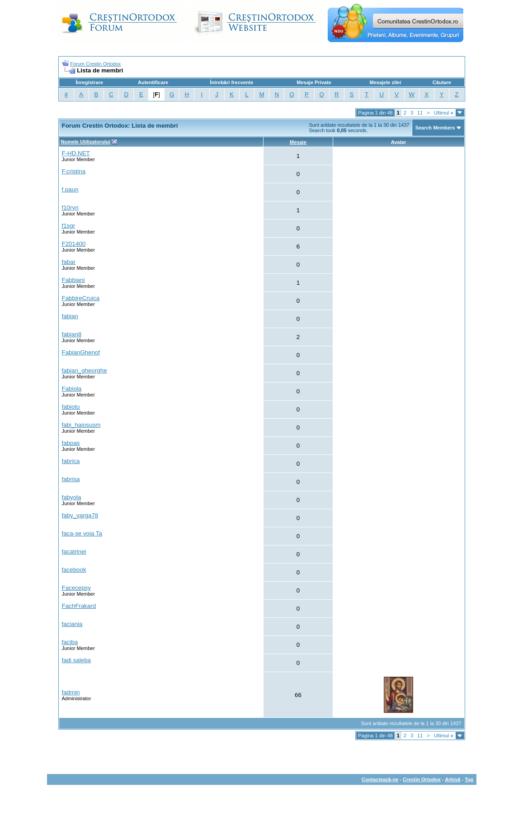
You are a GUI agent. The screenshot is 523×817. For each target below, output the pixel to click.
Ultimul (443, 112)
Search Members (435, 127)
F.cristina (74, 171)
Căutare (442, 82)
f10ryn (70, 207)
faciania (72, 624)
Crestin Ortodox (422, 779)
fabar (68, 261)
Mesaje (298, 142)
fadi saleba (76, 660)
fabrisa (71, 479)
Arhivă (452, 779)
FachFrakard (79, 605)
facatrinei (74, 551)
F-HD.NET (76, 153)
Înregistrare (90, 82)
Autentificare (153, 82)
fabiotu (71, 406)
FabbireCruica (81, 298)
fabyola (71, 497)
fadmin (71, 692)
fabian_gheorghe (84, 370)
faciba (70, 642)
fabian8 (72, 334)
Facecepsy (76, 587)
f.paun (70, 189)
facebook (74, 569)
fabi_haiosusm (81, 424)
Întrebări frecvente (231, 82)
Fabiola (72, 388)
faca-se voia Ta (82, 533)
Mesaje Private (314, 82)
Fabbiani (73, 280)
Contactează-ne (380, 779)
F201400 (74, 243)
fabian (70, 316)
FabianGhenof (81, 352)
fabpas (71, 443)
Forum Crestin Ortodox (95, 64)
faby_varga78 (80, 515)
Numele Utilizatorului (85, 141)
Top (469, 779)
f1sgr (68, 225)
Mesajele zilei (385, 82)
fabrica (71, 461)
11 (420, 112)
